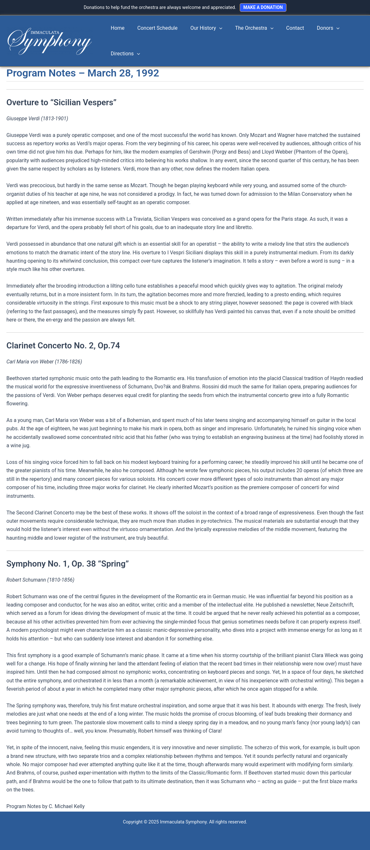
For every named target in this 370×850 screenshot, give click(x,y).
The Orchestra (245, 28)
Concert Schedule (153, 28)
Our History (200, 28)
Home (116, 28)
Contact (284, 28)
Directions (124, 54)
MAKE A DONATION (263, 7)
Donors (314, 28)
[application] (213, 28)
